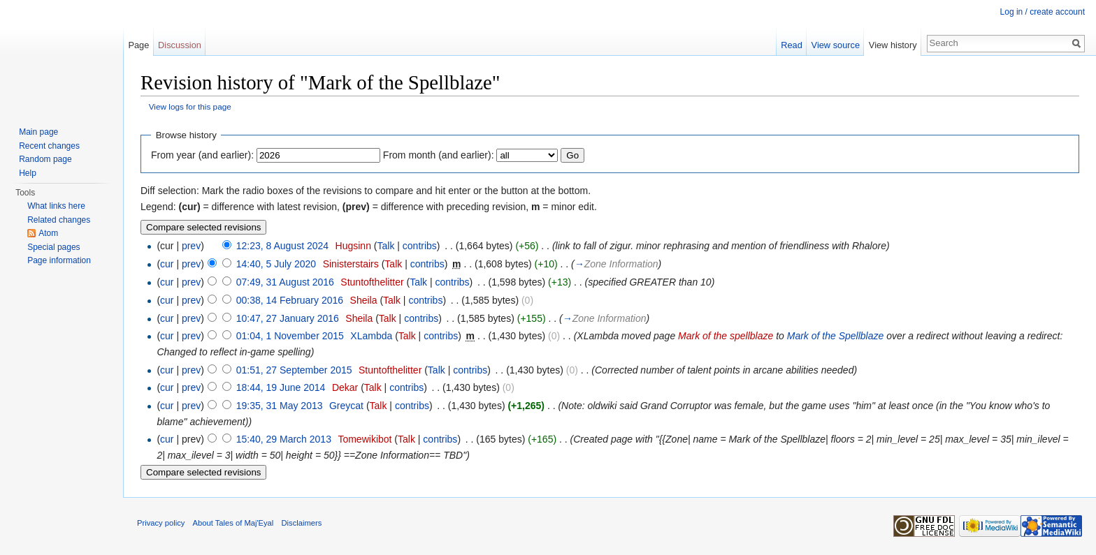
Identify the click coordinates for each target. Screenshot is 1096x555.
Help (27, 173)
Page (138, 45)
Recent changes (49, 146)
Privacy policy (161, 523)
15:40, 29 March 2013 (283, 439)
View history (893, 45)
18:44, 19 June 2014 (281, 387)
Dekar (345, 387)
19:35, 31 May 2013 (279, 405)
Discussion (179, 45)
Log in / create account (1042, 12)
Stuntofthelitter (371, 282)
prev (191, 245)
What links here (56, 206)
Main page (38, 132)
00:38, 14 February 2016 (289, 300)
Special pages (53, 247)
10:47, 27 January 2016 (287, 318)
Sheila (363, 300)
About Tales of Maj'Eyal (233, 523)
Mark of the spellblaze (725, 335)
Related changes (58, 220)
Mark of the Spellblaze (835, 335)
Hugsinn (353, 245)
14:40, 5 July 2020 (276, 263)
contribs (420, 245)
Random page (45, 159)
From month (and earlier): (438, 155)
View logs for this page (190, 106)
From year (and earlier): (202, 155)
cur (166, 263)
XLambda (371, 335)
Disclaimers (302, 523)
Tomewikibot (364, 439)
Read (791, 45)
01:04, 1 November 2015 (290, 335)
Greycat (346, 405)
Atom (48, 233)
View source (836, 45)
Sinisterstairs (351, 263)
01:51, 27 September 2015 (294, 370)
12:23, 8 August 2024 (282, 245)
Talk (385, 245)
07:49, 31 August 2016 (285, 282)
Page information (59, 260)
